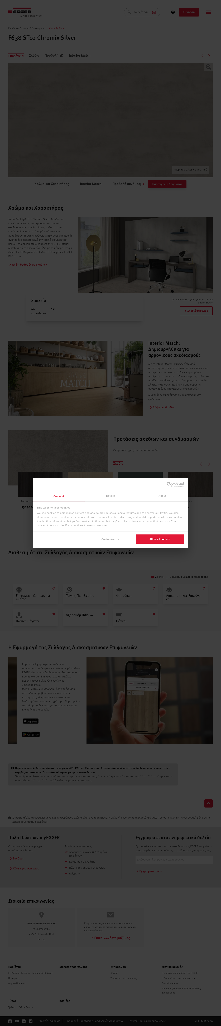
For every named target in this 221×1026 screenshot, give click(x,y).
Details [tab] (110, 495)
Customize (110, 538)
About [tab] (162, 495)
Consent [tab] (59, 496)
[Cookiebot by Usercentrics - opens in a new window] (169, 484)
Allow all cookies (160, 538)
